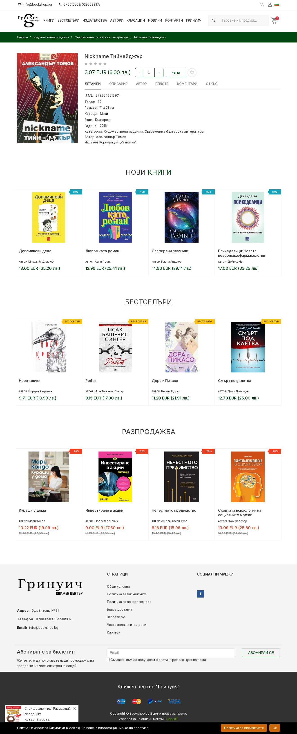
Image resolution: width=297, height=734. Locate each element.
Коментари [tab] (187, 84)
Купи (176, 73)
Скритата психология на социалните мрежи (239, 512)
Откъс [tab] (211, 84)
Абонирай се (261, 653)
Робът (91, 380)
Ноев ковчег (30, 380)
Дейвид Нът (236, 261)
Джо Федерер (237, 521)
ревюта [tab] (162, 84)
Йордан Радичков (40, 391)
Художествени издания (123, 131)
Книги (48, 20)
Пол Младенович (106, 521)
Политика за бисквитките (127, 594)
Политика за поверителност (129, 602)
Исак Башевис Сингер (109, 391)
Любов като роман (102, 251)
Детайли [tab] (93, 84)
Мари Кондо (36, 521)
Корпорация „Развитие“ (117, 142)
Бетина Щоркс (170, 391)
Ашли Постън (103, 261)
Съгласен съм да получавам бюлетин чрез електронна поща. (157, 660)
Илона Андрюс (171, 261)
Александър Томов (111, 137)
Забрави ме (116, 617)
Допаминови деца (35, 251)
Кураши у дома (32, 510)
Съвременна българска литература (174, 131)
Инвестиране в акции (104, 510)
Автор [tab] (141, 84)
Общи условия (118, 586)
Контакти (174, 20)
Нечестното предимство (174, 510)
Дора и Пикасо (165, 380)
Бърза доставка (119, 609)
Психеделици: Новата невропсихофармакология (241, 253)
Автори (116, 20)
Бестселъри (68, 20)
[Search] (244, 20)
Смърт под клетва (234, 380)
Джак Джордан (238, 391)
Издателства (95, 20)
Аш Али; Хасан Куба (174, 521)
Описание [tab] (118, 84)
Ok (275, 728)
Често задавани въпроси (126, 625)
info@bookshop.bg (35, 4)
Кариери (113, 632)
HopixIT (172, 719)
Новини (155, 20)
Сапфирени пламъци (170, 251)
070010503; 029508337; (79, 4)
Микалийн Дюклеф (41, 261)
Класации (136, 20)
